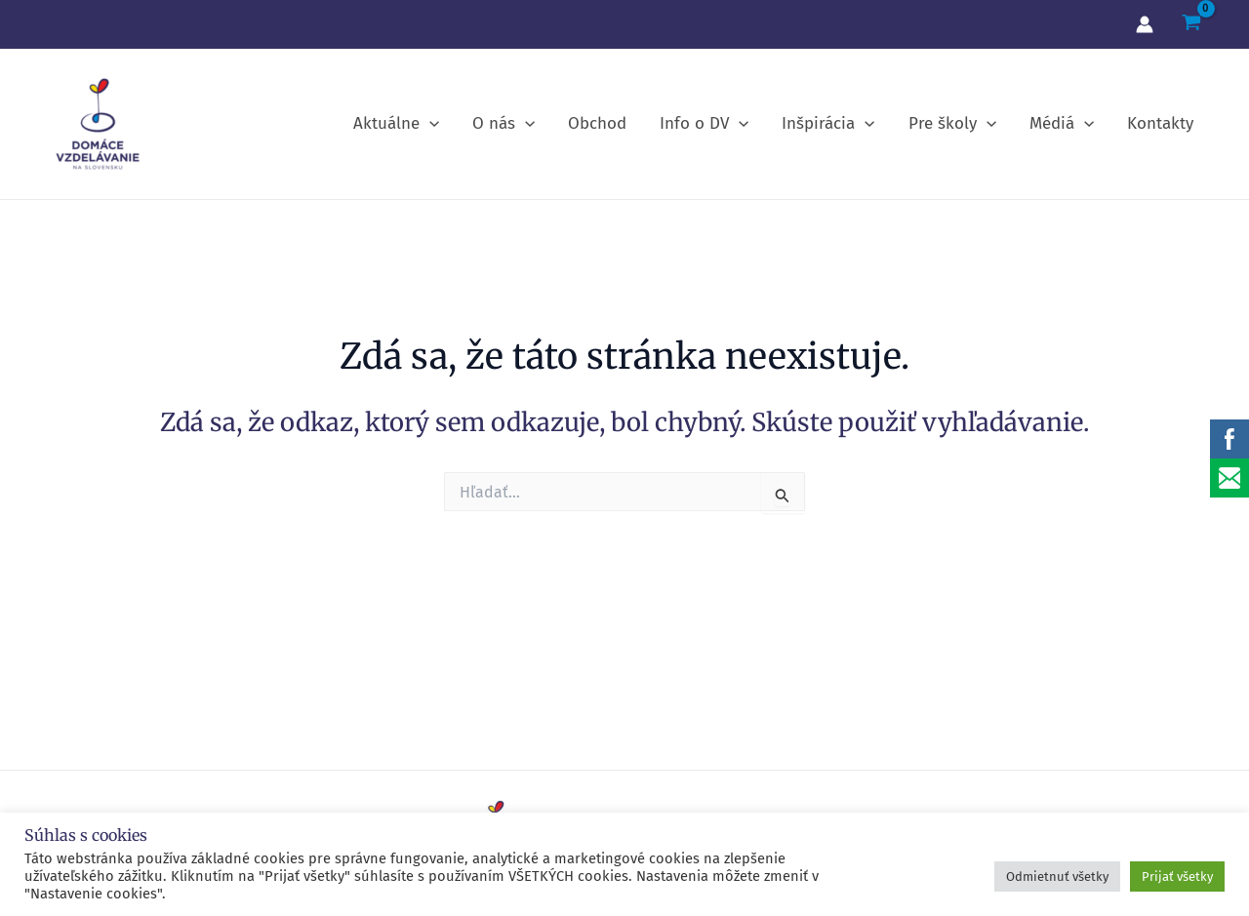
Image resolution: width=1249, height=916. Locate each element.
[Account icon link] (1144, 24)
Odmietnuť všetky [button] (1057, 876)
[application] (429, 124)
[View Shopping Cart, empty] (1191, 25)
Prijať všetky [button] (1177, 876)
